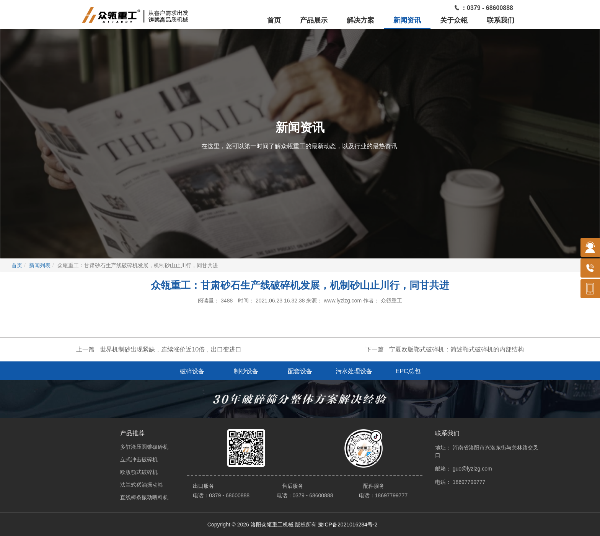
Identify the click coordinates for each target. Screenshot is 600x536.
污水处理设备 (354, 371)
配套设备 (300, 371)
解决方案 (360, 20)
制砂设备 (246, 371)
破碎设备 (192, 371)
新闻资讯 (407, 20)
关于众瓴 (454, 20)
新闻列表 (40, 265)
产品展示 (314, 20)
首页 (274, 20)
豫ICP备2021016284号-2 (348, 524)
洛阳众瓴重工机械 (272, 524)
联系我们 (500, 20)
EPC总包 (408, 371)
